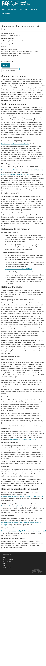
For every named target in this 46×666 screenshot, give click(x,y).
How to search (12, 9)
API (26, 9)
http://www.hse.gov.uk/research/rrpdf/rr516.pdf (18, 269)
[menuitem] (3, 10)
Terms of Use (33, 9)
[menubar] (23, 12)
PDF (5, 65)
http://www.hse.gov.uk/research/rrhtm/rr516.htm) (15, 174)
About (3, 9)
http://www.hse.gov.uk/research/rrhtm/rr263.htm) (15, 144)
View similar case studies (10, 70)
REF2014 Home (6, 13)
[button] (19, 69)
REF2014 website (8, 559)
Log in (43, 19)
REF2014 (15, 4)
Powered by (37, 569)
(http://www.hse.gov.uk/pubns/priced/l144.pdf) (22, 439)
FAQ (4, 563)
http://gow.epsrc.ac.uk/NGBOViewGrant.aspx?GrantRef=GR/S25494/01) (22, 170)
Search (5, 557)
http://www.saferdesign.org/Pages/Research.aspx (15, 506)
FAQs (20, 9)
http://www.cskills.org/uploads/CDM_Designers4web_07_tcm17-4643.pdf (22, 496)
